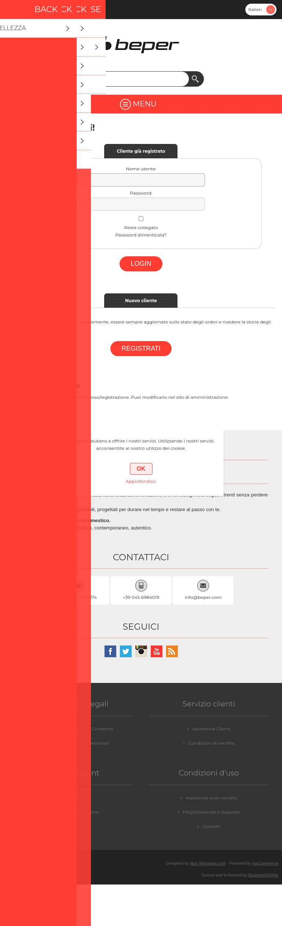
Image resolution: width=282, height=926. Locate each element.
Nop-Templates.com (208, 863)
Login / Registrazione (75, 812)
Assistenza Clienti (211, 728)
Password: (141, 193)
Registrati (13, 9)
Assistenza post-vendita (211, 797)
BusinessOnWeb (263, 875)
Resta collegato (141, 227)
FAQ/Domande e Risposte (211, 812)
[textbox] (134, 79)
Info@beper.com (203, 597)
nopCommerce (265, 863)
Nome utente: (141, 168)
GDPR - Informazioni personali (76, 743)
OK (141, 469)
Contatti (211, 826)
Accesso (32, 9)
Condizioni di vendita (211, 743)
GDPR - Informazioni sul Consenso (75, 728)
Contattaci (76, 797)
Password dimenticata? (140, 235)
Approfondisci (141, 481)
